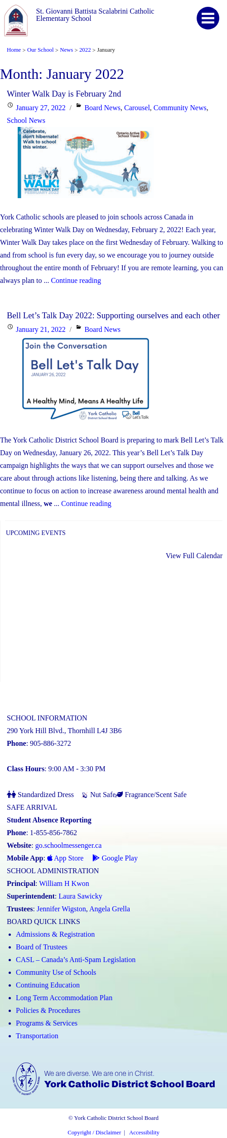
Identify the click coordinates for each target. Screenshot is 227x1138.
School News (26, 120)
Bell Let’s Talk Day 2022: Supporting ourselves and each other (113, 315)
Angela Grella (109, 909)
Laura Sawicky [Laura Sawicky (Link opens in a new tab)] (80, 896)
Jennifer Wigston (61, 909)
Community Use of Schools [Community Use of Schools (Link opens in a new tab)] (56, 972)
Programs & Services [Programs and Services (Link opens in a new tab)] (46, 1023)
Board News (102, 108)
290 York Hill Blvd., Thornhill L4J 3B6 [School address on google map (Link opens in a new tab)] (64, 730)
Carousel (137, 108)
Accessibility (144, 1132)
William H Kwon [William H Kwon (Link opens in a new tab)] (64, 883)
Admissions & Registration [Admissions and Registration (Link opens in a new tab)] (55, 934)
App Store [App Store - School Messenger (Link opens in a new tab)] (65, 858)
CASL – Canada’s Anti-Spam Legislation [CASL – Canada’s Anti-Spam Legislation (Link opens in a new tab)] (75, 959)
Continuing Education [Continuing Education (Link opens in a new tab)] (48, 985)
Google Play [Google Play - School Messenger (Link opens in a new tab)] (115, 858)
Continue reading (76, 280)
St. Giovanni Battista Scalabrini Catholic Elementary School (95, 14)
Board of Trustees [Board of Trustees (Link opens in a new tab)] (42, 947)
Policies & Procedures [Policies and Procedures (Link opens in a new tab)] (48, 1010)
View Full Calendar (194, 555)
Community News (180, 108)
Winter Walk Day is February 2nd (64, 93)
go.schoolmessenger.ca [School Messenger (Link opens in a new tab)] (68, 845)
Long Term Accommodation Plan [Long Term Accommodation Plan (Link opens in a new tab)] (64, 998)
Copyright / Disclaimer (94, 1132)
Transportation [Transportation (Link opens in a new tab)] (37, 1036)
